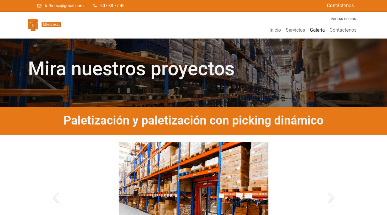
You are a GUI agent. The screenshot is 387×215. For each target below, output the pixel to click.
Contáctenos (340, 5)
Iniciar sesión (344, 19)
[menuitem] (275, 30)
